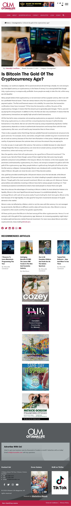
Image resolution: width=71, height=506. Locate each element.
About (14, 15)
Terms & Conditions (52, 503)
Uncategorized (16, 23)
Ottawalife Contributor (13, 68)
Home (8, 15)
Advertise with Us (25, 15)
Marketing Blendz (39, 496)
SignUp (58, 15)
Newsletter (44, 15)
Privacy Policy (64, 503)
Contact (35, 15)
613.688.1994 (10, 477)
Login (52, 15)
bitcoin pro (26, 222)
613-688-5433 (9, 476)
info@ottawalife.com (15, 452)
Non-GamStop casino (10, 503)
